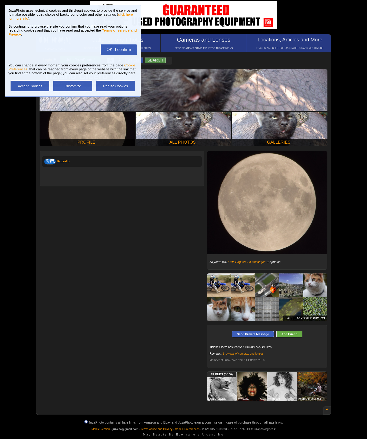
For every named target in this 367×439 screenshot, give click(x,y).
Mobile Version (101, 429)
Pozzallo (63, 161)
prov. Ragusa (237, 262)
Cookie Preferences (187, 429)
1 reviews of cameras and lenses (243, 353)
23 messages (256, 262)
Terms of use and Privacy (156, 429)
